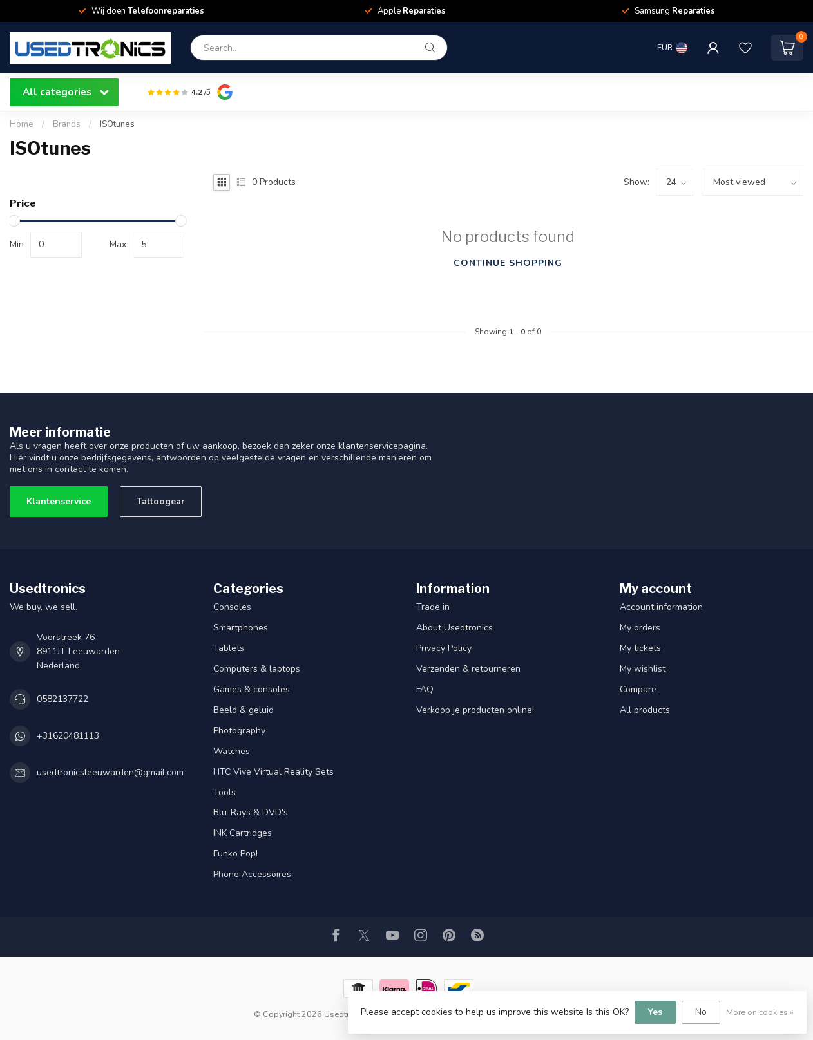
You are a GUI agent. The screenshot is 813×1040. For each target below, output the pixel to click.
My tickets (640, 648)
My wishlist (642, 669)
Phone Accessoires (252, 874)
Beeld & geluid (243, 710)
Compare (638, 689)
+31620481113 (68, 736)
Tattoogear (161, 501)
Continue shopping (508, 263)
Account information (661, 607)
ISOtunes (117, 124)
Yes (655, 1012)
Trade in (433, 607)
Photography (239, 730)
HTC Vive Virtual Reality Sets (273, 772)
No (701, 1012)
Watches (231, 751)
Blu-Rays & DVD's (250, 812)
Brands (67, 124)
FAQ (425, 689)
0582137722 (62, 699)
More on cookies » (760, 1012)
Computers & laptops (256, 669)
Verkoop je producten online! (475, 710)
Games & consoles (251, 689)
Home (21, 124)
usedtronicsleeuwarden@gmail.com (110, 772)
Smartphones (240, 627)
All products (645, 710)
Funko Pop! (235, 853)
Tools (224, 792)
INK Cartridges (242, 833)
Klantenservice (58, 501)
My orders (640, 627)
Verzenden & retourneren (468, 669)
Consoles (232, 607)
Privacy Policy (444, 648)
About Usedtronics (454, 627)
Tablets (228, 648)
